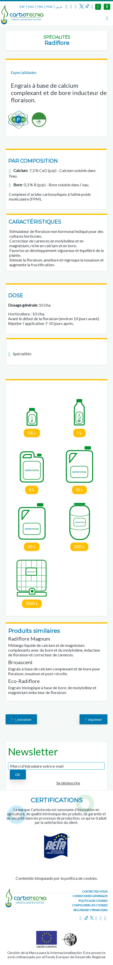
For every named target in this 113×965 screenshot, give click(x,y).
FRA (40, 7)
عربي (59, 7)
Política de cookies (93, 900)
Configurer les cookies (89, 905)
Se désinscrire (68, 782)
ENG (31, 7)
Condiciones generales (89, 896)
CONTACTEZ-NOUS (94, 891)
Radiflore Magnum (29, 639)
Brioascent (20, 662)
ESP (22, 7)
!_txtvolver (21, 719)
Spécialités (57, 37)
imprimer (93, 719)
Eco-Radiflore (24, 681)
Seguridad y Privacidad (90, 910)
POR (49, 7)
